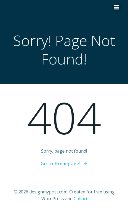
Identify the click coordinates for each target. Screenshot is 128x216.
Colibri (80, 199)
